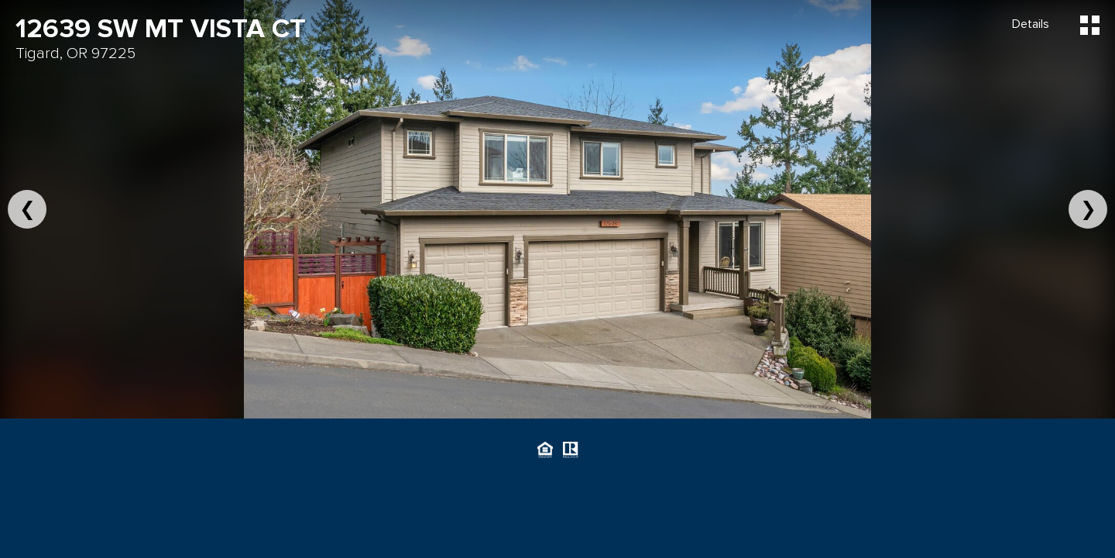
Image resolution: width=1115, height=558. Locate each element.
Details (1030, 24)
